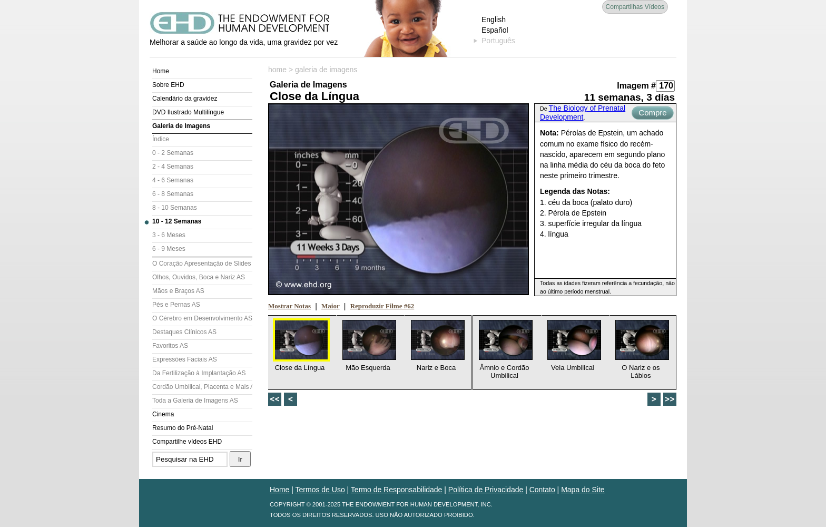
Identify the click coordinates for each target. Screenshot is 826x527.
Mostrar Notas (289, 306)
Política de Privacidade (485, 489)
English (493, 19)
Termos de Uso (320, 489)
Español (494, 30)
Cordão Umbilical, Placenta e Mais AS (202, 387)
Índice (160, 139)
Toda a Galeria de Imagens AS (195, 400)
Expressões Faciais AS (184, 359)
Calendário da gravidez (184, 98)
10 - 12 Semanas (176, 221)
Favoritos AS (170, 345)
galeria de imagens (326, 69)
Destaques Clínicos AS (184, 332)
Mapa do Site (583, 489)
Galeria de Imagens (181, 126)
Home (160, 71)
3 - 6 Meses (168, 235)
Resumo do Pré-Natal (182, 428)
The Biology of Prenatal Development (582, 112)
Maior (330, 306)
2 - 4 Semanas (172, 166)
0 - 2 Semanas (172, 153)
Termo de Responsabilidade (396, 489)
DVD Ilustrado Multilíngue (188, 112)
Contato (542, 489)
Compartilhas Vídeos (635, 7)
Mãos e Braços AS (178, 291)
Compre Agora (652, 114)
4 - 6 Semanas (172, 180)
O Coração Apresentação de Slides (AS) (202, 263)
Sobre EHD (168, 85)
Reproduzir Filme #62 (382, 306)
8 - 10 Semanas (174, 207)
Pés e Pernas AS (176, 304)
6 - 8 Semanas (172, 194)
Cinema (163, 414)
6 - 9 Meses (168, 248)
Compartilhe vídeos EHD (187, 441)
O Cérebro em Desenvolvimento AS (202, 318)
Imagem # (636, 85)
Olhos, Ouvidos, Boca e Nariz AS (198, 277)
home (277, 69)
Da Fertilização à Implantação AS (198, 373)
